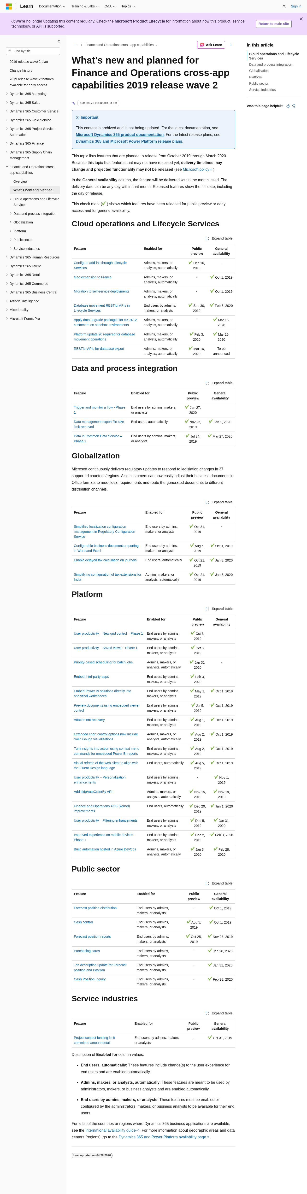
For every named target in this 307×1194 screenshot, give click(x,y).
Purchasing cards (87, 951)
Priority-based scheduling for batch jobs (103, 662)
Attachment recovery (89, 720)
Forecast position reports (92, 936)
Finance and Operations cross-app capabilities (119, 45)
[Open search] (284, 6)
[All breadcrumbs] (76, 45)
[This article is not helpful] (294, 106)
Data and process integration (270, 64)
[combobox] (33, 51)
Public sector (258, 83)
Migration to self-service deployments (101, 291)
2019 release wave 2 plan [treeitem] (29, 62)
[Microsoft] (9, 6)
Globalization (259, 71)
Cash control (83, 922)
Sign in (296, 6)
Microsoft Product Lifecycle (140, 21)
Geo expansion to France (93, 277)
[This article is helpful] (288, 106)
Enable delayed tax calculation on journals (105, 560)
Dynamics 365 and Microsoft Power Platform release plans (129, 141)
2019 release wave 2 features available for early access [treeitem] (32, 82)
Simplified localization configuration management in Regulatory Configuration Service (104, 531)
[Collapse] (59, 41)
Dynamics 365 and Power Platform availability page (162, 1137)
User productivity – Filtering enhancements (105, 820)
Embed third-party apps (91, 677)
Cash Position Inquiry (90, 979)
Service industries (262, 90)
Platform (255, 77)
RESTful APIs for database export (99, 349)
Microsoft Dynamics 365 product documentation (120, 135)
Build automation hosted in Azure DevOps (105, 849)
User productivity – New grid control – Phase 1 (108, 633)
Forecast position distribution (95, 908)
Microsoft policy (196, 169)
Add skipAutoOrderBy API (93, 792)
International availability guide (110, 1130)
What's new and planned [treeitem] (33, 190)
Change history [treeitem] (21, 70)
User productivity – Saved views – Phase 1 (105, 648)
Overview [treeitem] (20, 181)
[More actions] (231, 45)
